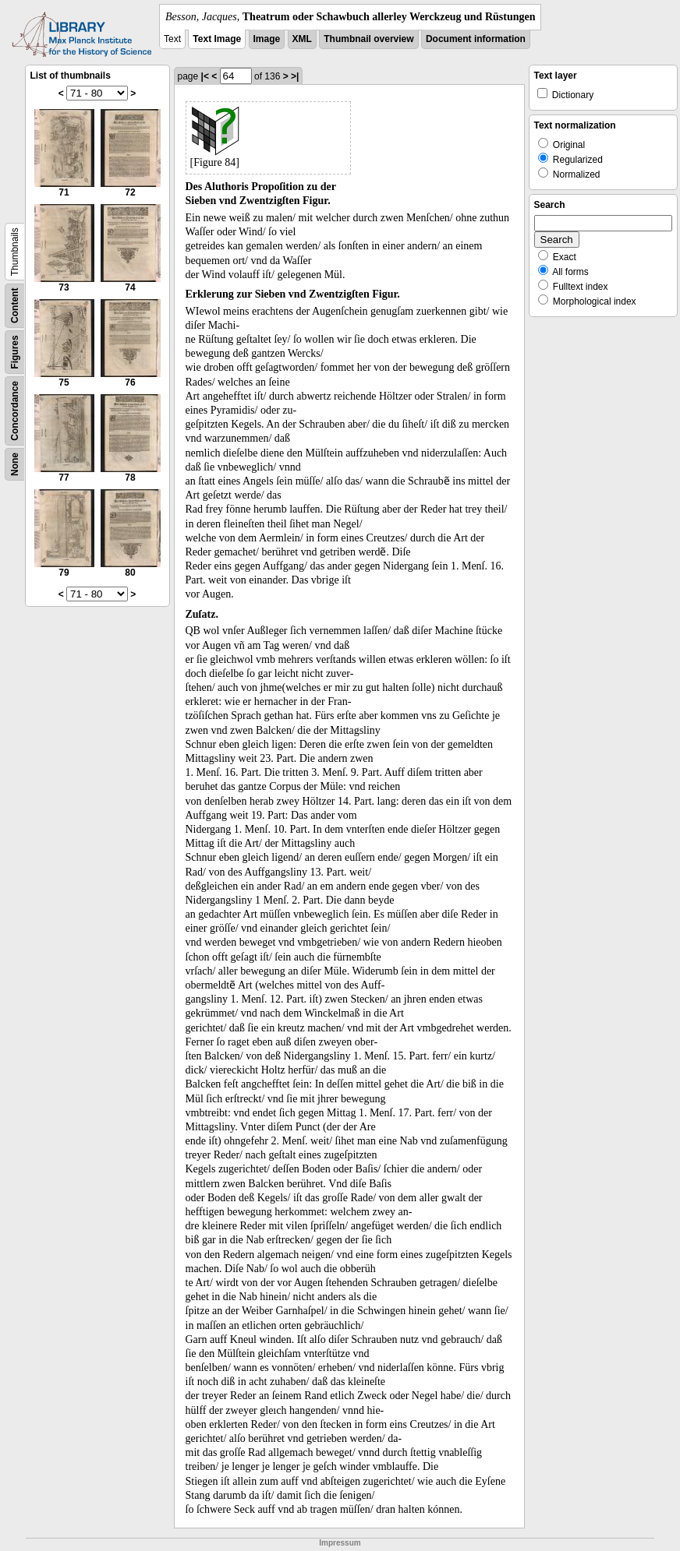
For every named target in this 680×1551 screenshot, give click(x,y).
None (14, 464)
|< (205, 76)
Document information (476, 38)
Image (267, 38)
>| (295, 76)
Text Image (217, 38)
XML (302, 38)
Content (14, 305)
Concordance (14, 411)
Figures (14, 351)
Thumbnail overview (368, 38)
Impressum (339, 1543)
